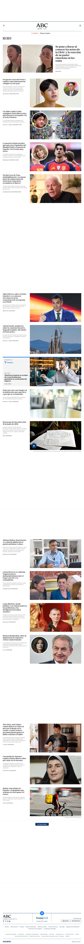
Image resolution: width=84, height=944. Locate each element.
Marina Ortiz (6, 310)
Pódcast (67, 936)
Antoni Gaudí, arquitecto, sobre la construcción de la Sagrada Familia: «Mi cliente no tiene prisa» (14, 329)
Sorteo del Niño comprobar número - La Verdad (53, 936)
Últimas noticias (69, 934)
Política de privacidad (31, 926)
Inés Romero (6, 93)
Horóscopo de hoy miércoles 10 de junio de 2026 (14, 423)
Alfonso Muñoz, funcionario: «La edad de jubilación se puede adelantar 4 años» (14, 542)
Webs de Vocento (76, 941)
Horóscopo (51, 934)
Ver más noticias (42, 824)
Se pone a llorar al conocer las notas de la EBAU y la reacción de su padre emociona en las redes (68, 53)
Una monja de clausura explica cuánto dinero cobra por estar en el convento (14, 758)
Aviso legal (61, 926)
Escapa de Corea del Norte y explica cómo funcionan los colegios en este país (14, 81)
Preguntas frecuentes (34, 936)
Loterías (77, 934)
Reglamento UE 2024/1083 (72, 926)
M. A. (4, 650)
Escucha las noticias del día (21, 936)
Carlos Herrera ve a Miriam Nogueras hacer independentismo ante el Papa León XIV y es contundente (14, 576)
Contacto (22, 926)
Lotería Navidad (43, 934)
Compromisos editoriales (50, 928)
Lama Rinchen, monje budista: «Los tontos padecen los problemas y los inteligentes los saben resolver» (15, 608)
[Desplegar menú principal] (4, 26)
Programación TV (60, 934)
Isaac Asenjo (6, 622)
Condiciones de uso (53, 926)
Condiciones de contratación (35, 928)
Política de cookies (42, 926)
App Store (66, 921)
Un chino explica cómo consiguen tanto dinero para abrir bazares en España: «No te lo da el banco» (15, 114)
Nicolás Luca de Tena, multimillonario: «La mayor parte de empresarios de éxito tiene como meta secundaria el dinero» (14, 179)
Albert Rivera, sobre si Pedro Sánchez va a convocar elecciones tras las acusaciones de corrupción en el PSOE (14, 298)
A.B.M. (4, 803)
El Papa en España (45, 33)
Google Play (76, 921)
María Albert (58, 71)
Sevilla (44, 28)
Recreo (7, 38)
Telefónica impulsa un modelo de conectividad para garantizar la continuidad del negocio (16, 378)
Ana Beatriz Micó (7, 191)
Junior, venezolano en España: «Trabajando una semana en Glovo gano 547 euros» (14, 791)
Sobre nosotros (14, 926)
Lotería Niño (21, 934)
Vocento (7, 926)
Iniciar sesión (80, 26)
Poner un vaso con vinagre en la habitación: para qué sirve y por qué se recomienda (15, 392)
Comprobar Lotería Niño (10, 934)
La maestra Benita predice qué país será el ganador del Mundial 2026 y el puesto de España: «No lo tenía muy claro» (14, 147)
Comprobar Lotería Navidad (32, 934)
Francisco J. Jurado (7, 124)
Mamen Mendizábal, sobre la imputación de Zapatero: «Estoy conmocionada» (14, 638)
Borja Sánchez (6, 554)
